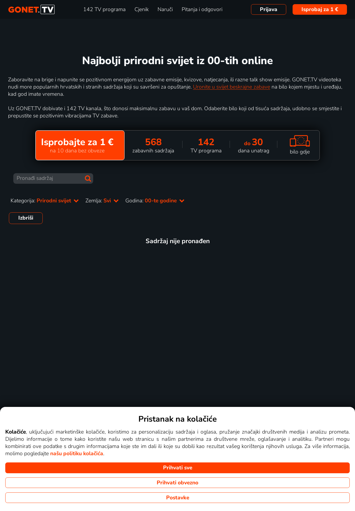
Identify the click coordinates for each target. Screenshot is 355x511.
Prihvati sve (177, 467)
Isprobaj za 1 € (319, 9)
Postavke (177, 497)
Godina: (154, 200)
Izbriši (25, 217)
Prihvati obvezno (177, 482)
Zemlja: (102, 200)
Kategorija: (45, 200)
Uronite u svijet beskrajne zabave (231, 86)
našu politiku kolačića (76, 453)
